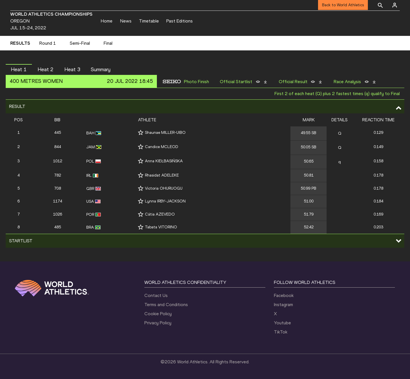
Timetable (149, 21)
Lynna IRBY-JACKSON (165, 201)
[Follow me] (141, 133)
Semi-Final (80, 43)
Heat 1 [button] (19, 69)
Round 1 (47, 43)
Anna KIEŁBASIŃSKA (164, 161)
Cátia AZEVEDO (160, 214)
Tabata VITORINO (161, 227)
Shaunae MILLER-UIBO (165, 132)
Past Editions (179, 21)
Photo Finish (196, 81)
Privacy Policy (157, 322)
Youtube (282, 322)
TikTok (280, 332)
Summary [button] (100, 69)
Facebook (284, 295)
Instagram (283, 304)
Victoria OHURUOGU (164, 188)
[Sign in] (395, 5)
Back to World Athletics (343, 5)
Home (106, 21)
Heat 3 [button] (72, 69)
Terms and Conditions (166, 304)
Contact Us (156, 295)
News (126, 21)
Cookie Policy (158, 313)
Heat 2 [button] (46, 69)
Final (108, 43)
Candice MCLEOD (161, 146)
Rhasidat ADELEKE (162, 175)
